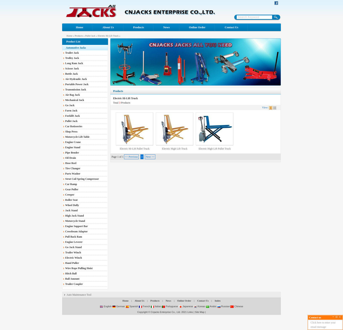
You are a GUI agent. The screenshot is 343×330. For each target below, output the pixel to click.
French (144, 306)
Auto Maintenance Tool (78, 294)
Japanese (186, 306)
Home (79, 27)
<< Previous (131, 156)
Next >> (150, 156)
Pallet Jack (90, 35)
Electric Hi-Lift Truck (108, 35)
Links (190, 312)
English (106, 306)
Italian (156, 306)
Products (138, 27)
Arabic (211, 306)
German (118, 306)
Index (217, 300)
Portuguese (170, 306)
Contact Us (231, 27)
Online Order (197, 27)
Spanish (132, 306)
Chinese (236, 306)
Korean (199, 306)
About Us (108, 27)
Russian (223, 306)
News (166, 27)
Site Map (199, 312)
